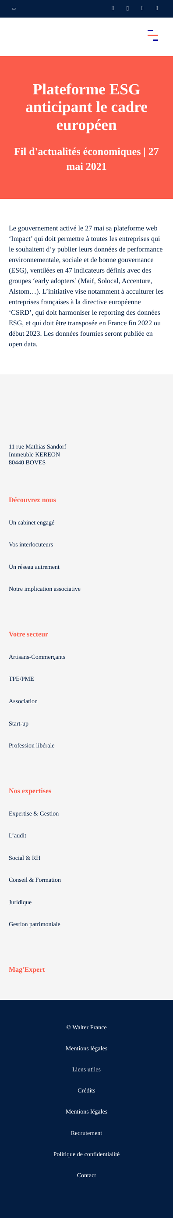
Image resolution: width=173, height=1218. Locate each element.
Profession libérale (32, 746)
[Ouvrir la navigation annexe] (14, 9)
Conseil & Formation (35, 880)
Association (23, 701)
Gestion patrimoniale (34, 924)
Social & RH (24, 858)
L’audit (17, 836)
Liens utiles (86, 1070)
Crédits (86, 1091)
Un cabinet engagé (31, 523)
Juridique (20, 902)
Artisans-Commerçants (37, 657)
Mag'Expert (27, 970)
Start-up (18, 724)
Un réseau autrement (34, 567)
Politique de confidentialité (86, 1154)
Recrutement (86, 1133)
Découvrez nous (32, 500)
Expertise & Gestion (34, 814)
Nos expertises (30, 791)
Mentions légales (86, 1049)
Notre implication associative (45, 589)
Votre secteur (28, 634)
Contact (86, 1175)
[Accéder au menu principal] (152, 35)
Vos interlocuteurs (31, 545)
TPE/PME (21, 679)
